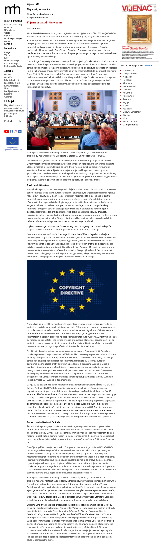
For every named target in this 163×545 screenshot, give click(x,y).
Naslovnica (44, 9)
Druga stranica (130, 73)
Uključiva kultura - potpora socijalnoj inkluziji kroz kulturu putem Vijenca (14, 109)
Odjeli (7, 32)
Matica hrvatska (130, 121)
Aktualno (127, 83)
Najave (7, 74)
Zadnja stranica (130, 124)
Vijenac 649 (33, 4)
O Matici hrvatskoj (13, 24)
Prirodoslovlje (11, 63)
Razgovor (127, 79)
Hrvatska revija (11, 60)
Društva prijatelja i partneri (13, 40)
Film (125, 118)
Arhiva (148, 65)
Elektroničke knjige (13, 66)
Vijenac (8, 55)
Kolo (6, 57)
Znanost (127, 99)
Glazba (126, 115)
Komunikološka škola (12, 87)
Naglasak (32, 9)
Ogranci (8, 35)
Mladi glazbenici (12, 80)
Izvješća (8, 77)
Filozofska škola (12, 82)
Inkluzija (8, 116)
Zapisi (126, 105)
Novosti (8, 27)
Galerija (8, 96)
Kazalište (127, 108)
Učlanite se (9, 29)
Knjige (7, 52)
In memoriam (129, 86)
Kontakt (8, 43)
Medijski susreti (12, 91)
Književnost (128, 95)
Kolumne (127, 92)
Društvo (127, 89)
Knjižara (8, 93)
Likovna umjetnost (132, 111)
